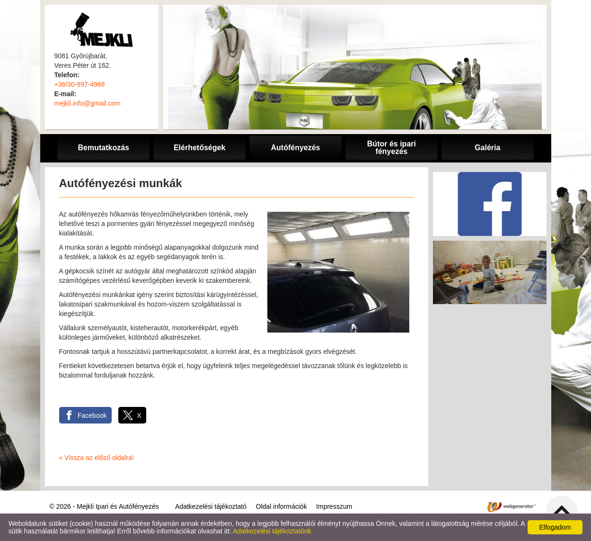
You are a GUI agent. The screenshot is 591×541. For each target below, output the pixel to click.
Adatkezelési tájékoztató (211, 506)
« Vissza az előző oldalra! (96, 457)
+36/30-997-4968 (79, 84)
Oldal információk (281, 506)
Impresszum (334, 506)
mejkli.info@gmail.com (87, 103)
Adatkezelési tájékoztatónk (272, 531)
